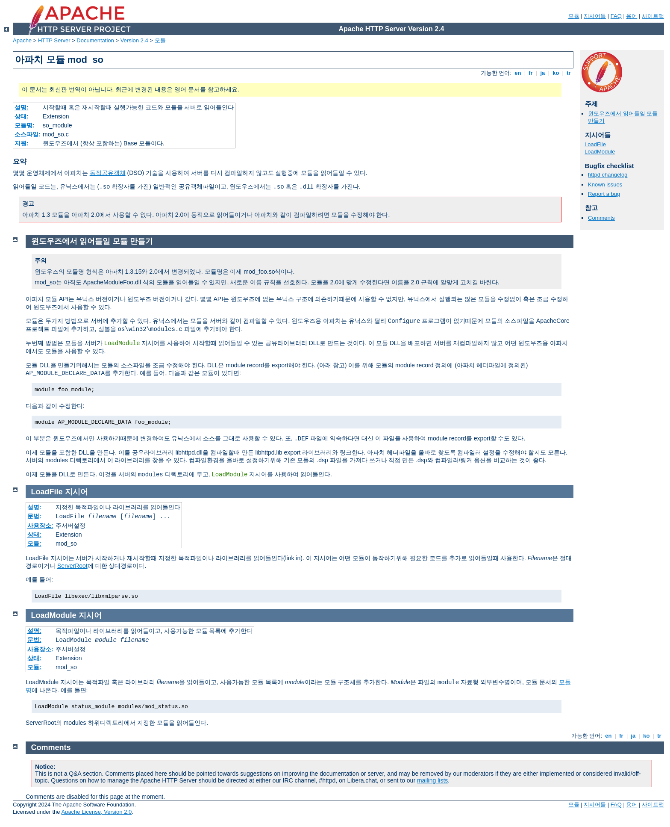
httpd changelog (608, 174)
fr (531, 73)
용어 (631, 16)
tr (569, 73)
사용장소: (40, 525)
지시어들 (595, 16)
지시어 (76, 491)
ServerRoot (72, 565)
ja (543, 73)
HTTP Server (54, 40)
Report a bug (604, 194)
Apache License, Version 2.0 (96, 812)
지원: (22, 143)
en (518, 73)
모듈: (34, 543)
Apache (22, 40)
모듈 (573, 16)
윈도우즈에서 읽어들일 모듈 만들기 (92, 241)
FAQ (616, 16)
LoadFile (595, 144)
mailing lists (432, 780)
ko (556, 73)
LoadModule (600, 151)
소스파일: (28, 134)
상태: (22, 116)
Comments (601, 218)
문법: (34, 516)
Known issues (605, 184)
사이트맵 (653, 16)
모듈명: (25, 125)
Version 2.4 (134, 40)
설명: (22, 107)
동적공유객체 (108, 172)
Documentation (95, 40)
